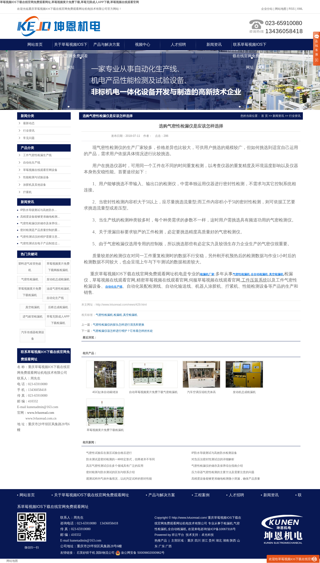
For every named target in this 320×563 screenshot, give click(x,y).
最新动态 (29, 123)
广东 (162, 546)
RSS (292, 8)
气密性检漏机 (29, 279)
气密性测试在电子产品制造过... (40, 243)
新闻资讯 (214, 44)
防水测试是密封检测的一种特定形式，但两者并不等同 (120, 459)
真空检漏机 (32, 307)
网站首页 (35, 44)
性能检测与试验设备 (36, 177)
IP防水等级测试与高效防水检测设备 (214, 453)
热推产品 (161, 540)
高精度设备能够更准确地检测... (40, 216)
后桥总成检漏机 (58, 307)
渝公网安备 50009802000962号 (140, 552)
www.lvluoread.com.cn (40, 418)
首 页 (264, 116)
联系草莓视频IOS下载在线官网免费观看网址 (250, 46)
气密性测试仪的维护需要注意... (40, 236)
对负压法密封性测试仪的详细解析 (212, 459)
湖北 (219, 540)
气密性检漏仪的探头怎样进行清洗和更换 (118, 324)
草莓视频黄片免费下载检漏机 (105, 430)
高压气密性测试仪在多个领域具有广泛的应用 (114, 465)
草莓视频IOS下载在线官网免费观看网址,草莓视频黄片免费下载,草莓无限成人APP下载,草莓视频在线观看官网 (69, 2)
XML (300, 8)
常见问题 (29, 138)
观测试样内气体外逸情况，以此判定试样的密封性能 (119, 478)
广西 (168, 546)
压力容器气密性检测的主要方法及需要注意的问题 (222, 472)
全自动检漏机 (177, 529)
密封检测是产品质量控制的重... (40, 230)
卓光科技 (207, 535)
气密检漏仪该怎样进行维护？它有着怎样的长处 (123, 331)
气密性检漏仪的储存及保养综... (40, 223)
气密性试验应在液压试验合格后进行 (109, 453)
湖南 (226, 540)
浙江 (205, 540)
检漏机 (118, 315)
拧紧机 (27, 192)
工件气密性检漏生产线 (37, 155)
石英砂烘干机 (86, 552)
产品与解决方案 (106, 44)
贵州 (212, 540)
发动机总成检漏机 (58, 279)
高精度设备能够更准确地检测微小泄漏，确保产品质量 (225, 478)
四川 (198, 540)
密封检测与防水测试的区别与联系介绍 (110, 472)
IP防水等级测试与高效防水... (38, 210)
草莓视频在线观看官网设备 (40, 170)
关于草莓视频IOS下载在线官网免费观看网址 (71, 46)
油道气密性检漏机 (58, 288)
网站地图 (280, 8)
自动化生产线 (31, 162)
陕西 (233, 540)
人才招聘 (178, 44)
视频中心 (142, 44)
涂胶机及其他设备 (34, 184)
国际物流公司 (105, 552)
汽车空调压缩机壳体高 (201, 392)
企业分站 (267, 8)
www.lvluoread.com (40, 413)
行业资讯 (29, 130)
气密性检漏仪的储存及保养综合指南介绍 (217, 465)
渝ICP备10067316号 (221, 529)
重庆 (190, 540)
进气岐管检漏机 (33, 316)
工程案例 (202, 495)
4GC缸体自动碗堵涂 (105, 392)
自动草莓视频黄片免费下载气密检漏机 (153, 392)
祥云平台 (178, 535)
